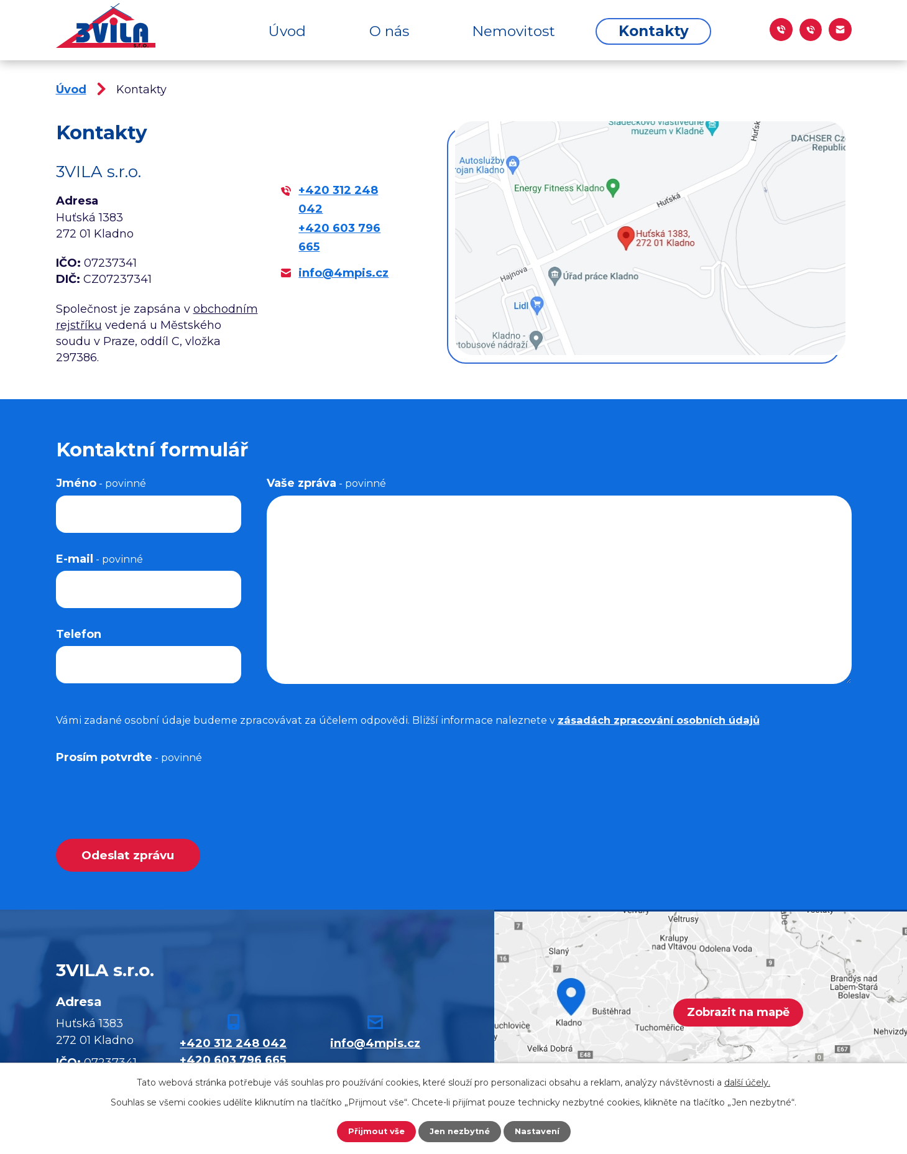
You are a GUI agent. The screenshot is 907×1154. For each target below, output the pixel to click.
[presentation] (150, 793)
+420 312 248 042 (233, 1045)
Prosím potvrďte (129, 757)
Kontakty (654, 31)
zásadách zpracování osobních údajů (659, 720)
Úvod (287, 31)
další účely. (747, 1081)
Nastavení (540, 1131)
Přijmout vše (372, 1131)
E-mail (99, 559)
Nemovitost (513, 31)
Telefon (78, 634)
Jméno (101, 483)
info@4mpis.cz (343, 273)
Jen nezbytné (459, 1131)
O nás (389, 31)
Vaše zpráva (326, 483)
